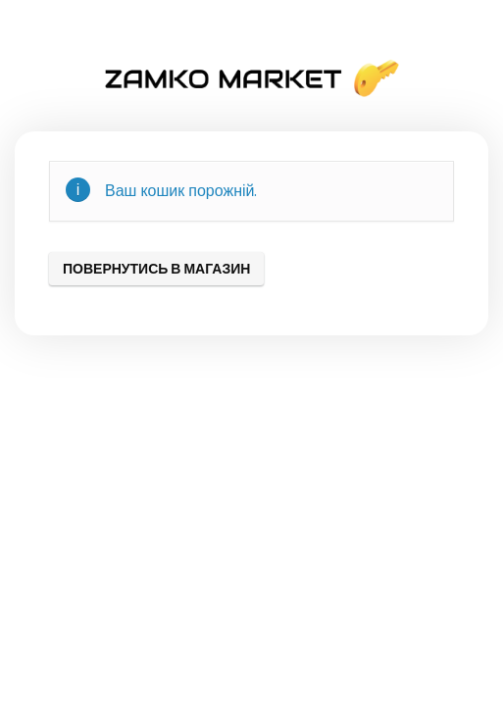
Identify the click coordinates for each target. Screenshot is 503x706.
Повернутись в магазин (156, 268)
